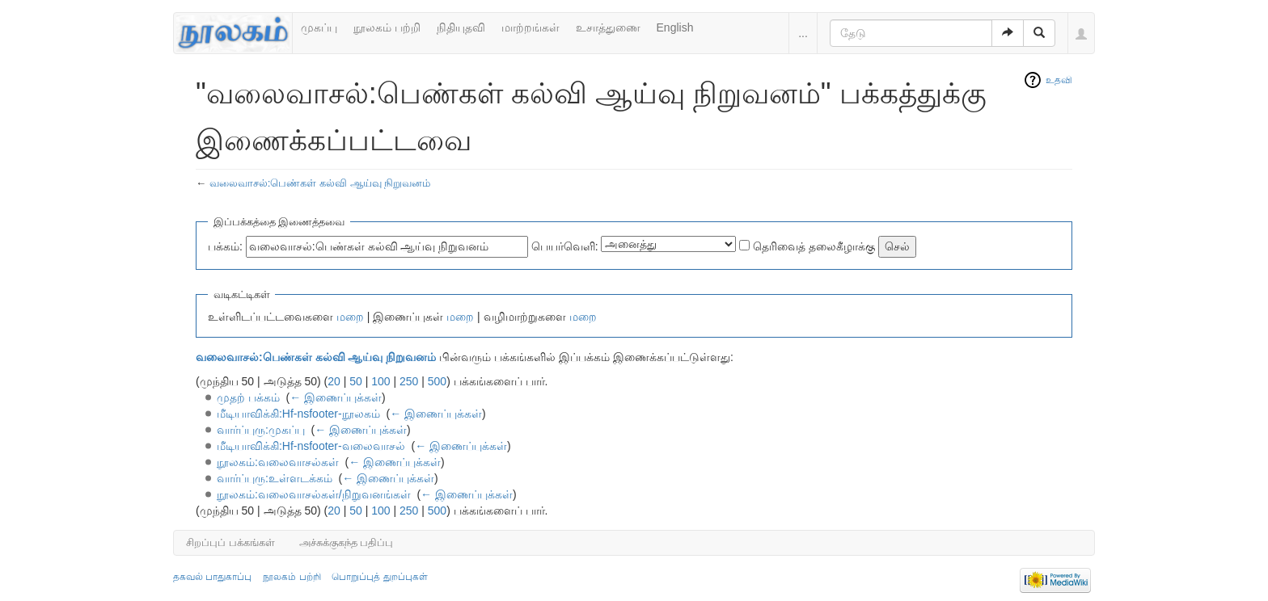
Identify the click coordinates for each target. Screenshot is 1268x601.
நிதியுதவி (461, 27)
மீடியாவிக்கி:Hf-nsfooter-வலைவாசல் (311, 445)
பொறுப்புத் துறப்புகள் (379, 576)
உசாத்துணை (608, 27)
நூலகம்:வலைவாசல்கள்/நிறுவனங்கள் (314, 494)
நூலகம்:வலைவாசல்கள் (278, 462)
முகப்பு (319, 27)
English (675, 27)
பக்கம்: (225, 246)
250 (408, 381)
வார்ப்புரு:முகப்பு (261, 429)
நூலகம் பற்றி (387, 27)
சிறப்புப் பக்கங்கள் (230, 542)
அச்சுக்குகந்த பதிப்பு (346, 542)
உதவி (1059, 80)
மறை (350, 316)
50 (355, 381)
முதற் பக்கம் (248, 397)
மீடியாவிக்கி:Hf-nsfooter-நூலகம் (298, 413)
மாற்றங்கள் (530, 27)
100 (380, 381)
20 (334, 381)
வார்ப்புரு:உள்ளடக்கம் (274, 478)
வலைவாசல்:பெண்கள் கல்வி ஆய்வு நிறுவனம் (320, 183)
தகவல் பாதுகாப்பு (212, 576)
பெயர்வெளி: (564, 246)
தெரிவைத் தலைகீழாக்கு (814, 246)
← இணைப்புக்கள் (336, 397)
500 (437, 381)
